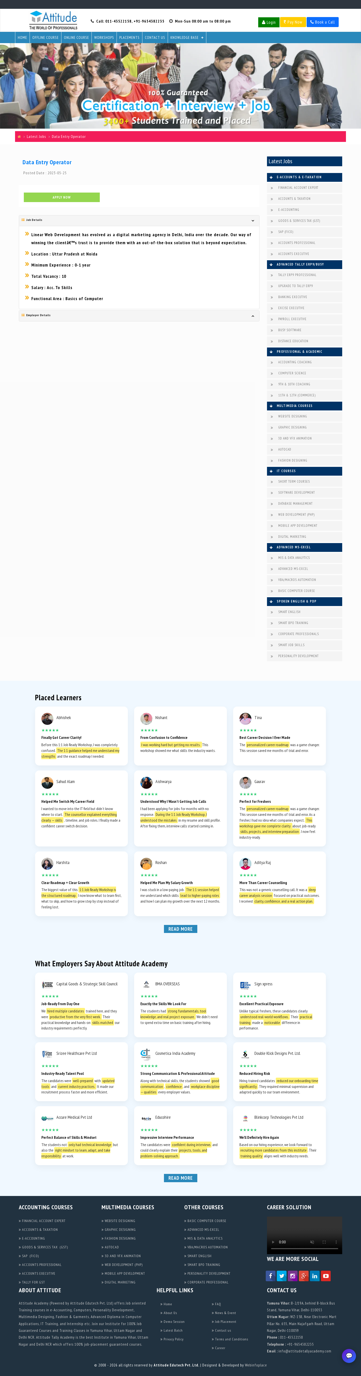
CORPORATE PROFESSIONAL (206, 1282)
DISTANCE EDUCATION (289, 341)
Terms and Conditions (230, 1339)
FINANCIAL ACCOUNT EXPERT (294, 188)
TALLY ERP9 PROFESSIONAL (294, 275)
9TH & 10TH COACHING (290, 384)
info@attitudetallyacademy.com (305, 1351)
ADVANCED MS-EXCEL (289, 569)
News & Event (224, 1313)
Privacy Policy (172, 1339)
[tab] (139, 221)
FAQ (216, 1304)
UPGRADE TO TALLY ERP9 (292, 286)
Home (22, 37)
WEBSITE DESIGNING (289, 416)
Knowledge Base (184, 37)
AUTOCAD (281, 449)
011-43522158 (118, 21)
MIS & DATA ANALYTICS (290, 558)
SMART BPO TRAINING (289, 623)
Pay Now (293, 22)
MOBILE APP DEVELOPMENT (294, 526)
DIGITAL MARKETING (288, 537)
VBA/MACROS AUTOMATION (293, 580)
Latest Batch (171, 1330)
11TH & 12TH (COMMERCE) (293, 395)
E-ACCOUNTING (285, 210)
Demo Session (172, 1321)
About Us (168, 1313)
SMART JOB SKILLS (288, 645)
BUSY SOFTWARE (286, 330)
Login (269, 22)
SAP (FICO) (282, 232)
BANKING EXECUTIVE (289, 297)
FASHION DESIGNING (289, 460)
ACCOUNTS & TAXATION (291, 199)
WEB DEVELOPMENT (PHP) (293, 514)
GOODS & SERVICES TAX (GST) (295, 221)
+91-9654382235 (149, 21)
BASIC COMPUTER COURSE (293, 591)
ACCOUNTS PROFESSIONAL (293, 243)
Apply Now (62, 198)
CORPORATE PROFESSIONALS (295, 634)
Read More (180, 929)
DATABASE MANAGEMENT (292, 503)
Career (218, 1348)
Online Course (76, 37)
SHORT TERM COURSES (290, 481)
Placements (129, 37)
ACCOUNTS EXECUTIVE (290, 254)
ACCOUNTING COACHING (291, 362)
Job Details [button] (32, 220)
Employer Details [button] (36, 316)
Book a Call (322, 22)
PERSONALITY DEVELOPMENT (295, 656)
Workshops (104, 37)
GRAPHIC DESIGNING (289, 427)
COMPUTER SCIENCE (288, 373)
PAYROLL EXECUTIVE (289, 319)
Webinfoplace (256, 1365)
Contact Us (155, 37)
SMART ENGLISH (286, 612)
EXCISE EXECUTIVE (288, 308)
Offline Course (45, 37)
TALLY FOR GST (32, 1282)
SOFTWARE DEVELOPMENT (293, 492)
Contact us (221, 1330)
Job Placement (224, 1321)
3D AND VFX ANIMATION (291, 438)
